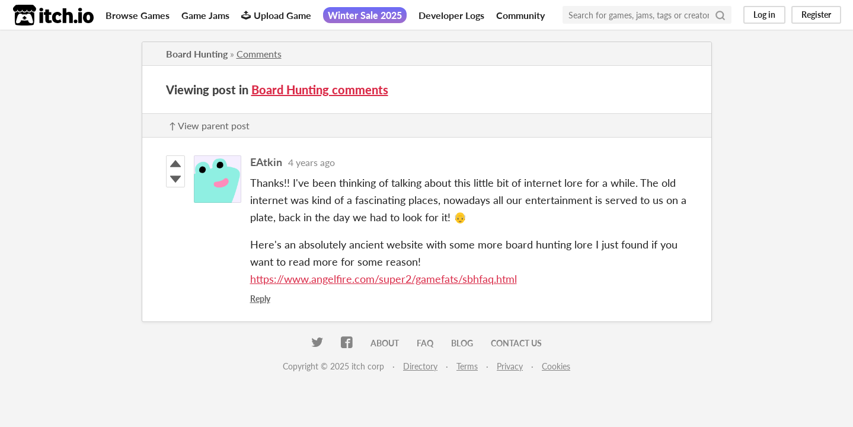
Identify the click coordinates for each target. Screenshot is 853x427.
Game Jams (205, 15)
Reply (260, 299)
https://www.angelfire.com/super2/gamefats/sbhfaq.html (383, 278)
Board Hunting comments (319, 89)
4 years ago (311, 162)
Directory (420, 366)
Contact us (516, 343)
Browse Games (138, 15)
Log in (764, 14)
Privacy (510, 366)
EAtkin (266, 161)
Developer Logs (451, 15)
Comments (259, 53)
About (384, 343)
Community (520, 15)
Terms (467, 366)
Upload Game (276, 15)
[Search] (720, 15)
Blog (462, 343)
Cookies (556, 366)
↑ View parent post (209, 125)
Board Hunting (197, 53)
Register (816, 14)
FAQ (425, 343)
